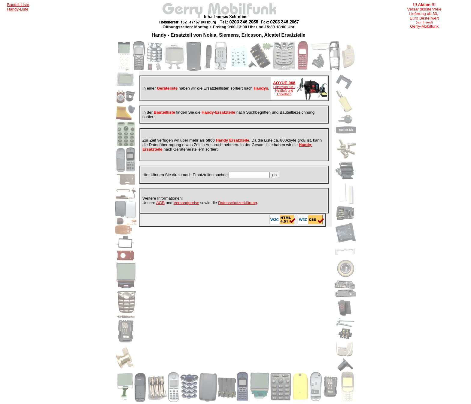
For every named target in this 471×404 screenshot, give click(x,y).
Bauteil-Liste (18, 4)
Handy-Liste (18, 9)
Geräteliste (167, 88)
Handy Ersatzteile (232, 140)
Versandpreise (186, 202)
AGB (160, 202)
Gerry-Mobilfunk (424, 26)
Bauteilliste (164, 112)
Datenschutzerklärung (237, 202)
